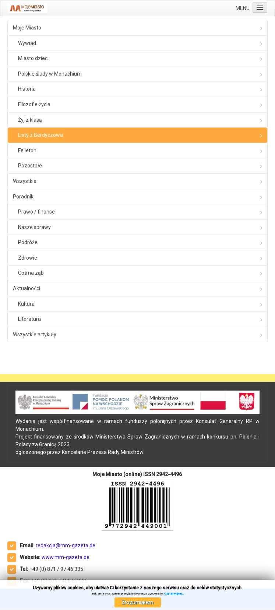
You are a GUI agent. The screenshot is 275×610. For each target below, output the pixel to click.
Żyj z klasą (30, 120)
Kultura (26, 304)
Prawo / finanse (36, 212)
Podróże (28, 242)
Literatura (29, 319)
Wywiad (27, 43)
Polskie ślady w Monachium (50, 74)
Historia (27, 89)
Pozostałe (30, 166)
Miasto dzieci (33, 58)
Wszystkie (24, 181)
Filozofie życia (34, 104)
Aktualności (26, 288)
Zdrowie (27, 258)
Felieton (27, 150)
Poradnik (23, 197)
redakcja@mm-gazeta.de (65, 545)
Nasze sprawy (34, 227)
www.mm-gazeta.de (65, 557)
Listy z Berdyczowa (40, 135)
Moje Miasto (27, 28)
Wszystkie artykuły (34, 334)
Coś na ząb (31, 273)
